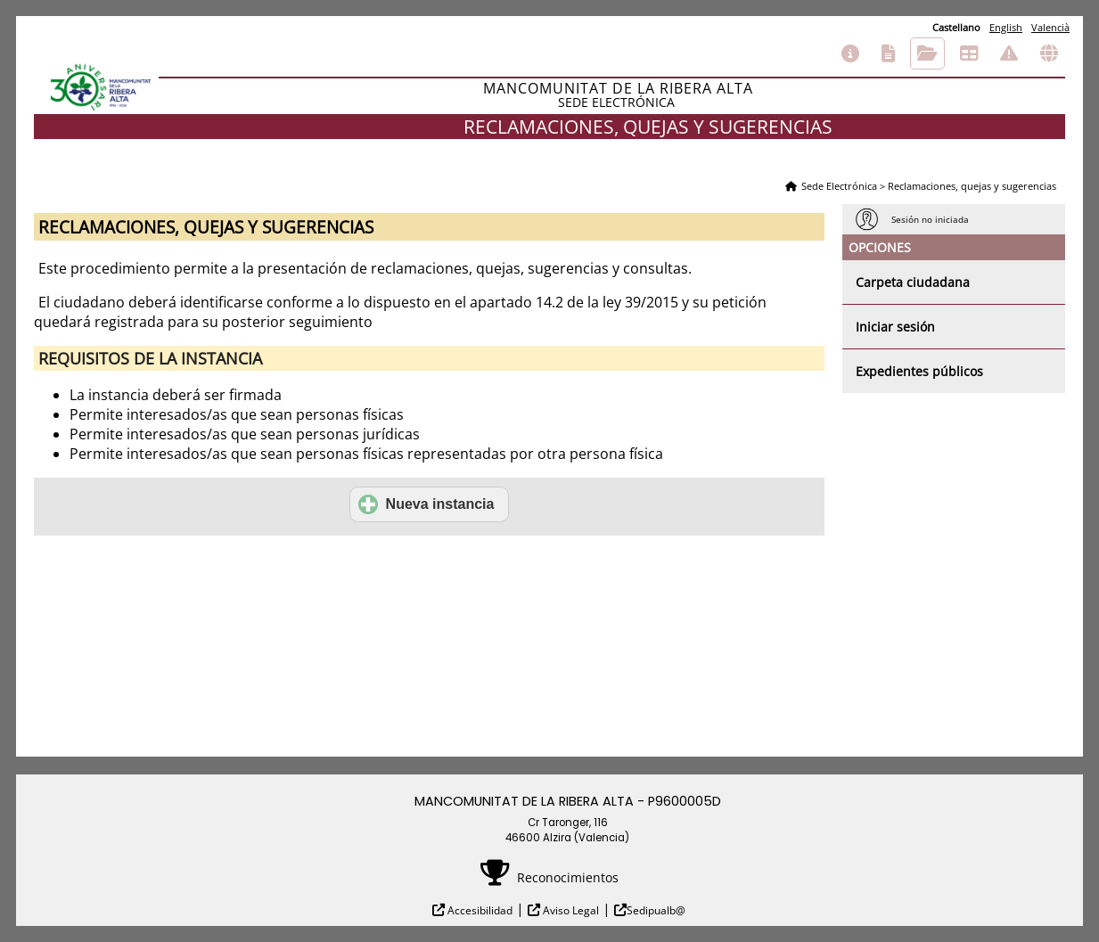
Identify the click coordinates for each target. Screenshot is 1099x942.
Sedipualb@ (656, 910)
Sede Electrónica (839, 185)
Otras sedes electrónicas (1049, 53)
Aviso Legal (569, 910)
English (1005, 27)
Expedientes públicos (919, 371)
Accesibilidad (479, 910)
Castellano (956, 27)
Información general (850, 53)
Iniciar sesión (895, 326)
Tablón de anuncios (969, 53)
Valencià (1050, 27)
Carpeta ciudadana (913, 282)
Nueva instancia (426, 504)
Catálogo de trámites (888, 53)
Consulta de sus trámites (927, 53)
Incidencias (1009, 53)
